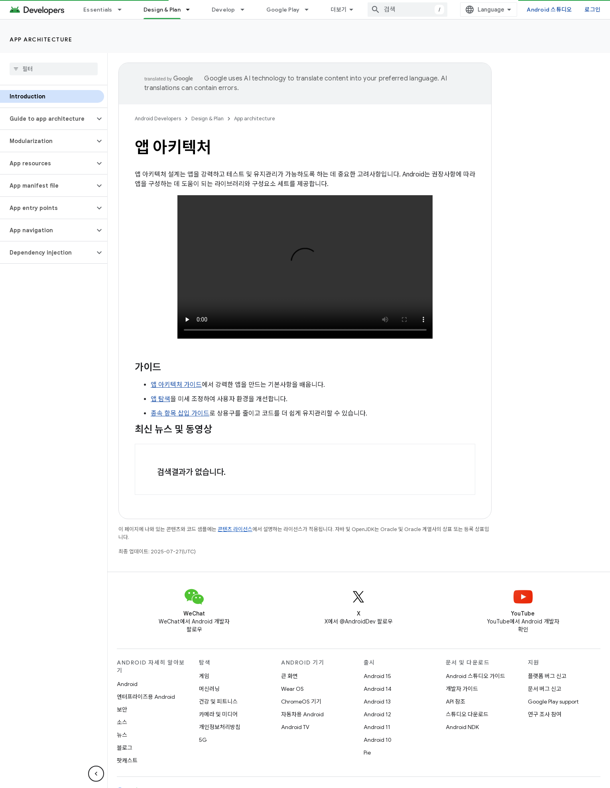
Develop (223, 9)
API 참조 (455, 701)
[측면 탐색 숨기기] (96, 774)
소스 (122, 722)
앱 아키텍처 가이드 (176, 385)
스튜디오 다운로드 (467, 714)
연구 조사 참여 (544, 714)
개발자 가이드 (462, 688)
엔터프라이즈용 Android (146, 696)
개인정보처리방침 (219, 727)
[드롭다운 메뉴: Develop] (246, 9)
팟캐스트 (127, 760)
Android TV (295, 727)
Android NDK (462, 727)
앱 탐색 (160, 399)
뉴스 (122, 735)
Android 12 (377, 714)
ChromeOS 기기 (301, 701)
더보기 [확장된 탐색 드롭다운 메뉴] (338, 9)
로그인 (592, 9)
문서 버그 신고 (544, 688)
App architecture (41, 39)
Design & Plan (207, 118)
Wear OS (292, 688)
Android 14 (378, 688)
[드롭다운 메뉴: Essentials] (123, 9)
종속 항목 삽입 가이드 (180, 414)
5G (203, 739)
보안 (122, 709)
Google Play (283, 9)
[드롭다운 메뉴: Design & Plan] (191, 9)
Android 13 (377, 701)
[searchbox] (54, 69)
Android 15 (377, 676)
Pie (367, 752)
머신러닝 (209, 688)
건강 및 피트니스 (218, 701)
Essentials (97, 9)
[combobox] (407, 9)
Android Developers (158, 118)
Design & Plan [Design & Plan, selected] (162, 9)
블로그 (124, 747)
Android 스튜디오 (549, 9)
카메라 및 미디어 (218, 714)
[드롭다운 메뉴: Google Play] (310, 9)
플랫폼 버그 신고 (547, 676)
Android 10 (378, 739)
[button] (47, 118)
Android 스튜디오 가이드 (475, 676)
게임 (204, 676)
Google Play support (553, 701)
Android (127, 684)
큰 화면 (289, 676)
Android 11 (377, 727)
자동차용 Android (302, 714)
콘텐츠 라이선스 (235, 529)
